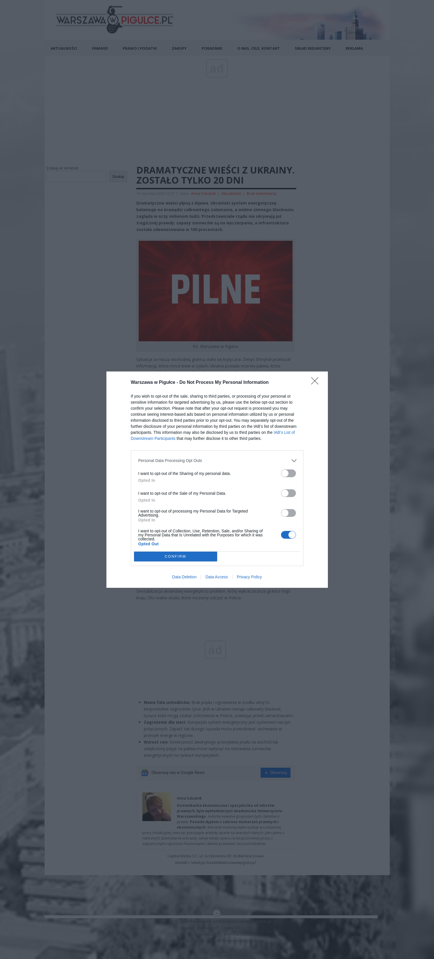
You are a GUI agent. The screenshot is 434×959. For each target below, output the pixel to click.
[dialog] (217, 479)
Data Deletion (184, 577)
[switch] (288, 473)
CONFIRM (175, 556)
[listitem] (217, 461)
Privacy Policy (249, 577)
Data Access (216, 577)
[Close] (316, 382)
